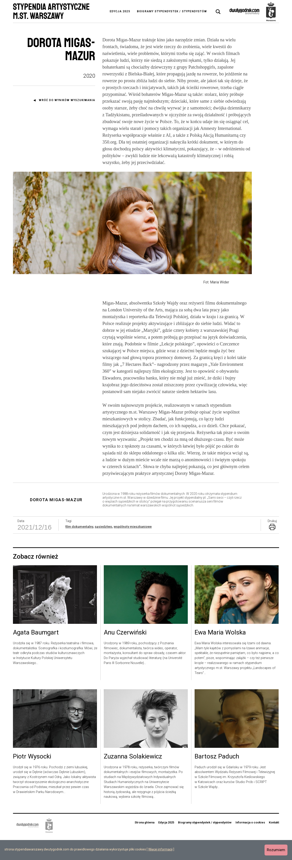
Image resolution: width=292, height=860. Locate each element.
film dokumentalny (79, 549)
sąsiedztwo (103, 549)
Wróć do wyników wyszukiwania (67, 100)
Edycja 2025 (120, 11)
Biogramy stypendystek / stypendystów (172, 11)
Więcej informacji (160, 849)
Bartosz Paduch (217, 779)
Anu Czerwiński (125, 655)
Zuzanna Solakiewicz (133, 779)
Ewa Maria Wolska (220, 655)
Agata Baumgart (36, 655)
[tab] (218, 11)
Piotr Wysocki (32, 779)
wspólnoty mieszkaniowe (133, 549)
